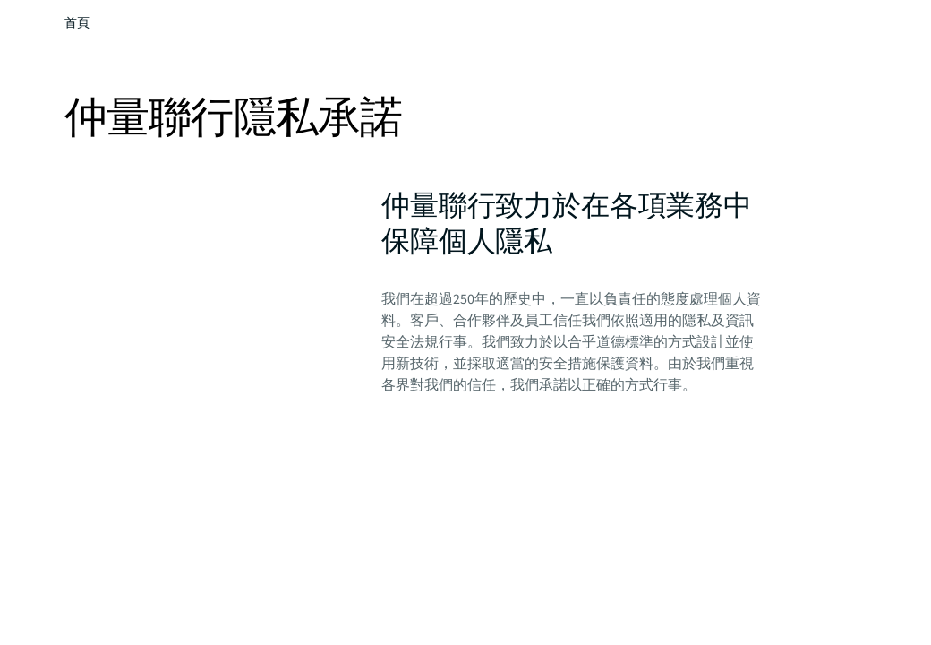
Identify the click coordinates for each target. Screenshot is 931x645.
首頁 (77, 23)
